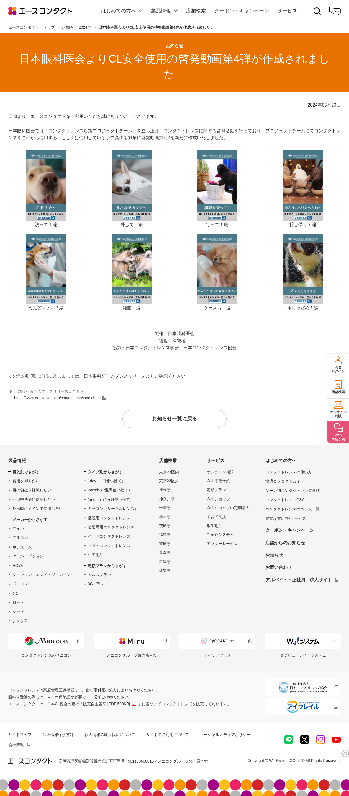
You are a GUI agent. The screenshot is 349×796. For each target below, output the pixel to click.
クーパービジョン (27, 556)
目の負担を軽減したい (31, 490)
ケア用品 (95, 555)
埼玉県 (165, 490)
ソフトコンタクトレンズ (109, 545)
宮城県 (165, 543)
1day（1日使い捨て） (106, 481)
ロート (18, 602)
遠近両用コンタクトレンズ (111, 527)
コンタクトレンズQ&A (285, 499)
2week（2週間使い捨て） (110, 490)
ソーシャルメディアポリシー (225, 734)
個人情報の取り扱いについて (110, 734)
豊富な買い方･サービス (285, 518)
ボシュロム (22, 547)
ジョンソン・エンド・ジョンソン (41, 574)
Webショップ (218, 499)
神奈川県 (166, 499)
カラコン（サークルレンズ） (113, 508)
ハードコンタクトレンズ (109, 536)
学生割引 (214, 525)
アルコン (20, 537)
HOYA (17, 565)
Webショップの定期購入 (228, 507)
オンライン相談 (220, 472)
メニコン (20, 584)
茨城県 (165, 525)
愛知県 (165, 570)
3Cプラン (96, 584)
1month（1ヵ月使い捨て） (111, 499)
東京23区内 (169, 472)
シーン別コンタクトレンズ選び (292, 490)
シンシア (20, 621)
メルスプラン (99, 574)
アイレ (18, 528)
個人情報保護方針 (58, 734)
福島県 (165, 534)
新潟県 (165, 561)
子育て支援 (216, 517)
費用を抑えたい (26, 481)
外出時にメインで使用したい (37, 508)
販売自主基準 (106, 704)
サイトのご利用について (167, 734)
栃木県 (165, 517)
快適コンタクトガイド (284, 481)
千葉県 (165, 507)
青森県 (165, 552)
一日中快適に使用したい (33, 499)
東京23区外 (169, 481)
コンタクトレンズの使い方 (288, 472)
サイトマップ (20, 734)
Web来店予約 (218, 481)
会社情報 (16, 745)
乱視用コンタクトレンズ (109, 518)
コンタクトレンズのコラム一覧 (292, 509)
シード (18, 611)
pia (15, 593)
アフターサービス (222, 543)
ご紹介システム (220, 534)
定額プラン (216, 490)
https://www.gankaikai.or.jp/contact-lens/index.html (57, 398)
